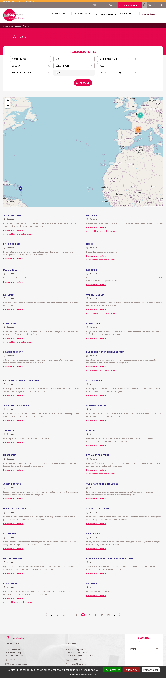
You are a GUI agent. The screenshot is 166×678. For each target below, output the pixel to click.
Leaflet (145, 205)
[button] (20, 187)
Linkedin (149, 5)
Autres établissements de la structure (17, 232)
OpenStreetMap (152, 205)
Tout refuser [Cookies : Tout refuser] (131, 670)
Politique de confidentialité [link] (83, 674)
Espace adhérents (131, 5)
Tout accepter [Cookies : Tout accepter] (112, 670)
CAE (61, 72)
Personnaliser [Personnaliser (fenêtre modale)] (150, 670)
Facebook (154, 5)
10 (108, 613)
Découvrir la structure (13, 229)
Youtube (160, 5)
